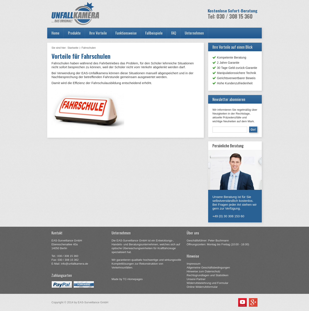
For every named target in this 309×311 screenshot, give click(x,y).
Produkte (74, 33)
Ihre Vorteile (98, 33)
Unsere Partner (196, 279)
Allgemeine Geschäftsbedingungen (208, 267)
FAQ (173, 33)
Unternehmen (194, 33)
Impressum (193, 263)
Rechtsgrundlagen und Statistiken (207, 275)
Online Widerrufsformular (202, 286)
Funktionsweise (126, 33)
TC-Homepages (133, 279)
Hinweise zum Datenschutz (203, 271)
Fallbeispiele (154, 33)
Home (55, 33)
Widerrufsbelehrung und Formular (207, 283)
